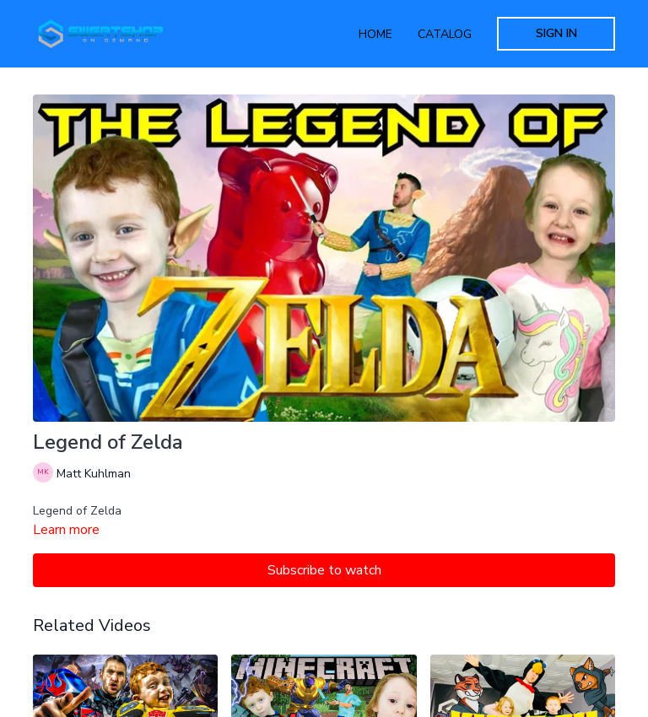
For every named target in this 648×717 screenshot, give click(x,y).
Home (375, 34)
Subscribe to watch (324, 570)
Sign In (556, 33)
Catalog (445, 34)
